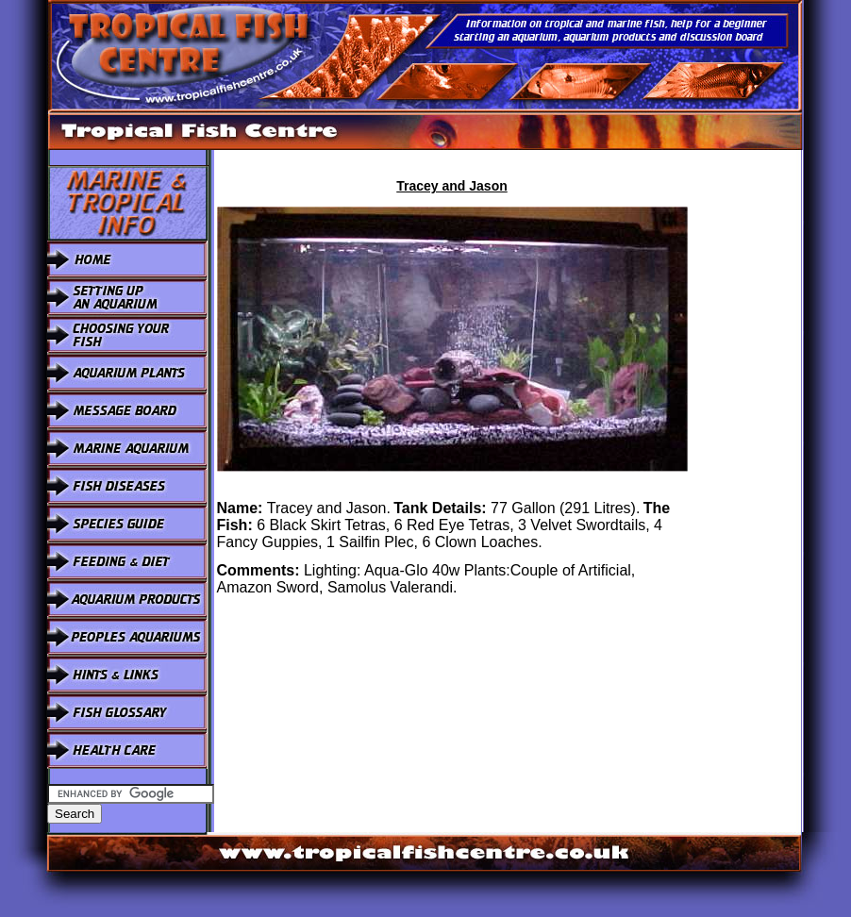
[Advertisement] (746, 433)
